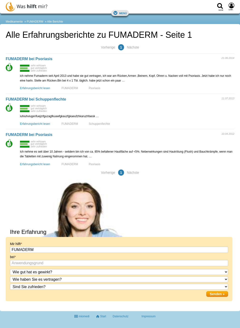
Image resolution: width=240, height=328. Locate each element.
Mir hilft (15, 244)
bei (12, 257)
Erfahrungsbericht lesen (35, 88)
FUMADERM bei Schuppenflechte (36, 99)
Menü (120, 13)
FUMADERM (35, 21)
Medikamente (14, 21)
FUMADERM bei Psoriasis (29, 59)
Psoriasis (94, 88)
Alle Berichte (55, 21)
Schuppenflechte (99, 123)
